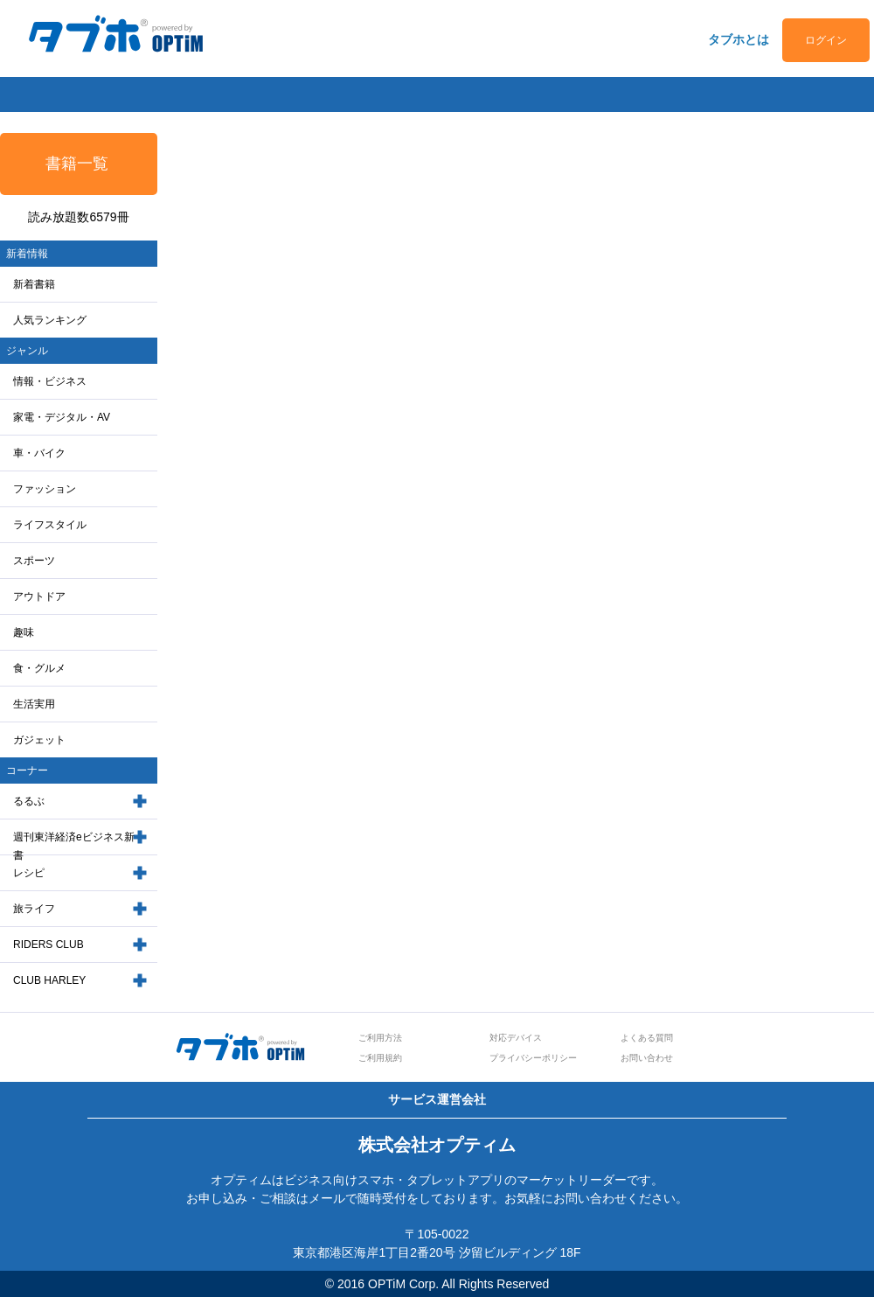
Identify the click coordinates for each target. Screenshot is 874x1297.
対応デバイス (515, 1037)
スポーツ (34, 560)
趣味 (23, 632)
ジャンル (27, 351)
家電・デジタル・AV (61, 417)
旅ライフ (34, 909)
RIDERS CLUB (48, 944)
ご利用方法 (380, 1037)
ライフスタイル (50, 525)
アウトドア (39, 596)
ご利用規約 (380, 1058)
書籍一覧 (76, 163)
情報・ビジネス (50, 381)
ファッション (44, 489)
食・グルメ (39, 668)
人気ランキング (50, 320)
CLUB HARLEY (49, 980)
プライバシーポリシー (533, 1058)
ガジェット (39, 740)
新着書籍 (34, 284)
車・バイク (39, 453)
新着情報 (27, 254)
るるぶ (29, 801)
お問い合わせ (647, 1058)
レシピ (29, 873)
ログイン (826, 40)
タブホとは (738, 39)
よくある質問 (647, 1037)
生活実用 (34, 704)
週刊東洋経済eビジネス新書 (74, 846)
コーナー (27, 770)
